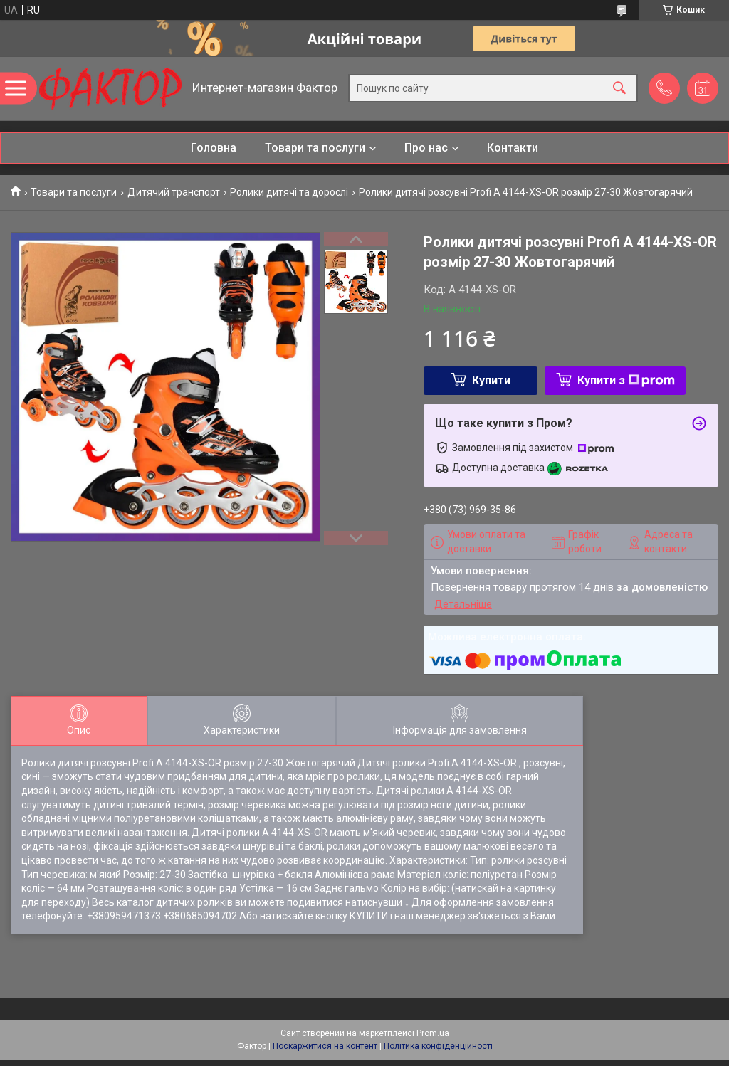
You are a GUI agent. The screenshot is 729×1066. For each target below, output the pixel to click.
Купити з (626, 380)
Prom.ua (432, 1033)
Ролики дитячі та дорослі (289, 192)
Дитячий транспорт (173, 192)
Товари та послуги (315, 147)
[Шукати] (619, 88)
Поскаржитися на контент (325, 1046)
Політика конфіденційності (438, 1046)
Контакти (512, 147)
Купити (491, 380)
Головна (213, 147)
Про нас (426, 147)
